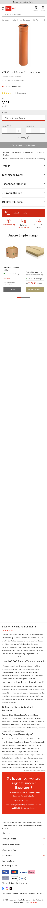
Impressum (7, 893)
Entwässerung (25, 20)
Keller (14, 20)
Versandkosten (23, 227)
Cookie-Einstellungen (19, 893)
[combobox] (23, 14)
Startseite (5, 20)
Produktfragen (12, 193)
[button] (19, 297)
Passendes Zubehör (14, 184)
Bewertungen (12, 202)
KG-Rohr (36, 20)
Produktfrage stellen (20, 213)
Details (6, 166)
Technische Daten (13, 175)
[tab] (23, 165)
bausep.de (33, 903)
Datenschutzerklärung (36, 893)
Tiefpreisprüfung (9, 225)
